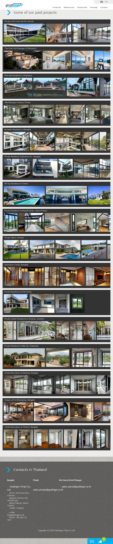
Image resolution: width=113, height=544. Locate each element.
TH (106, 2)
